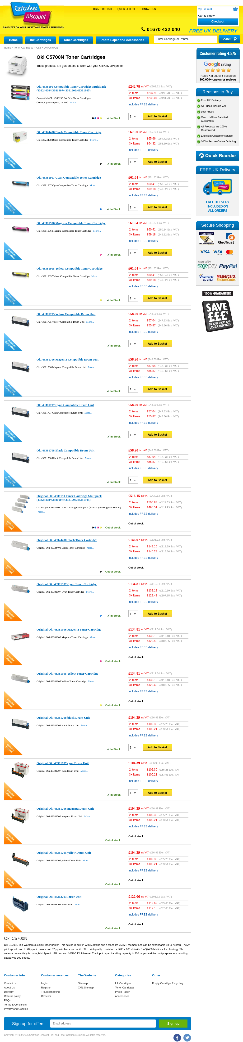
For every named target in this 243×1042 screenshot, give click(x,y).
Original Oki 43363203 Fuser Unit (59, 896)
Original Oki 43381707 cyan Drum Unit (63, 763)
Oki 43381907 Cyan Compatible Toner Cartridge (69, 177)
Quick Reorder (127, 9)
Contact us (10, 983)
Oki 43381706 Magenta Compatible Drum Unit (67, 359)
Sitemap (83, 983)
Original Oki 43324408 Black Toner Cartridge (67, 540)
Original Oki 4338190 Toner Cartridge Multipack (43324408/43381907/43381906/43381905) (69, 497)
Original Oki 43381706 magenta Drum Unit (65, 808)
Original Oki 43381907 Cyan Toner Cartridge (67, 584)
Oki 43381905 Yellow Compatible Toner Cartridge (70, 268)
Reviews (46, 996)
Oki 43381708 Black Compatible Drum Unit (65, 450)
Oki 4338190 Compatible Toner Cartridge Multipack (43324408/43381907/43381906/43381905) (71, 88)
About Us (9, 987)
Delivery (9, 991)
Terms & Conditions (15, 1004)
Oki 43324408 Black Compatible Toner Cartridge (69, 132)
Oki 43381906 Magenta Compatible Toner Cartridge (71, 223)
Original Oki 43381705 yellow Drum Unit (64, 852)
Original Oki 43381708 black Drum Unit (63, 717)
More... (74, 102)
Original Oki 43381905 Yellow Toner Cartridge (67, 673)
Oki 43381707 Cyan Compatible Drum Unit (65, 405)
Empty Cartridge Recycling (167, 983)
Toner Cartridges (76, 40)
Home (13, 40)
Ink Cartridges (40, 40)
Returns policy (12, 996)
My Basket (205, 9)
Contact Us (148, 9)
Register (108, 9)
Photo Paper (122, 991)
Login (95, 9)
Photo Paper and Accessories (122, 40)
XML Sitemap (86, 987)
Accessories (122, 996)
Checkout (217, 21)
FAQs (7, 1000)
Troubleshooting (50, 991)
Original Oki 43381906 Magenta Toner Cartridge (69, 629)
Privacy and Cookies (16, 1008)
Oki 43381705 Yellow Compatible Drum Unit (66, 314)
